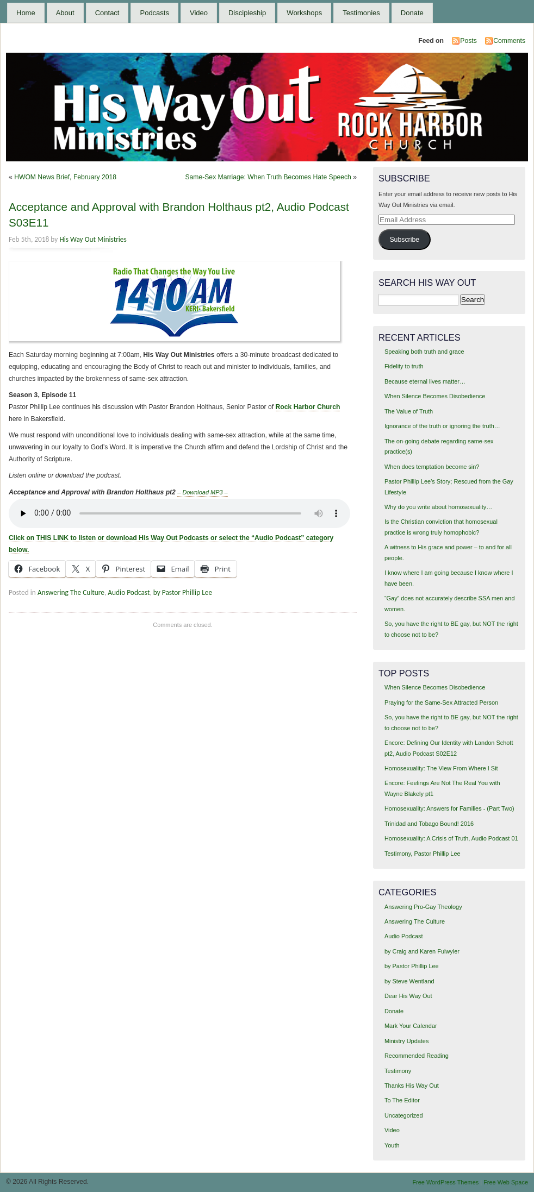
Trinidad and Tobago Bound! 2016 (429, 823)
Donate (412, 13)
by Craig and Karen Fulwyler (422, 951)
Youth (392, 1145)
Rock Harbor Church (308, 407)
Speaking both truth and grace (424, 351)
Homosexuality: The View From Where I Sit (441, 768)
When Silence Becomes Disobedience (434, 396)
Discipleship (247, 13)
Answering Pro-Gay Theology (423, 907)
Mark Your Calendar (410, 1025)
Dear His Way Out (408, 996)
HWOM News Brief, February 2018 (65, 177)
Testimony (397, 1071)
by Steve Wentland (409, 981)
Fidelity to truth (404, 366)
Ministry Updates (406, 1041)
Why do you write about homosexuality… (438, 507)
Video (199, 13)
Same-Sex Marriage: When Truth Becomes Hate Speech (268, 177)
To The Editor (402, 1100)
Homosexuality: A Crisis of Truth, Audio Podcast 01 (451, 838)
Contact (107, 13)
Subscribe (404, 239)
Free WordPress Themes (445, 1182)
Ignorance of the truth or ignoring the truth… (442, 426)
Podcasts (154, 13)
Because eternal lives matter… (424, 381)
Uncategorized (403, 1115)
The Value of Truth (408, 411)
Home (25, 13)
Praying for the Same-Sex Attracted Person (441, 702)
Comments (509, 41)
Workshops (304, 13)
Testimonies (361, 13)
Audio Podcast (129, 592)
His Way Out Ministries (92, 239)
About (65, 13)
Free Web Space (505, 1182)
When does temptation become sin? (432, 466)
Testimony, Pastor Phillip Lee (422, 853)
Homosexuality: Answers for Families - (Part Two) (449, 808)
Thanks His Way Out (411, 1085)
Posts (468, 41)
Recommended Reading (416, 1055)
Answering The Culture (71, 592)
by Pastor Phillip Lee (182, 592)
